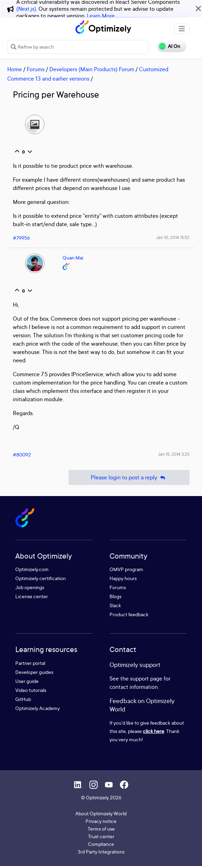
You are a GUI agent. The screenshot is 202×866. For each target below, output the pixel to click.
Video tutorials (30, 690)
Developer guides (34, 672)
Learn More (101, 15)
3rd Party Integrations (101, 851)
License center (31, 596)
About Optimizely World (101, 813)
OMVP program (126, 569)
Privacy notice (101, 821)
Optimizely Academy (37, 708)
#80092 (22, 454)
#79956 (21, 237)
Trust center (101, 836)
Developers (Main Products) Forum (91, 69)
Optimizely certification (40, 578)
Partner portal (30, 663)
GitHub (23, 699)
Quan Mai (73, 257)
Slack (115, 605)
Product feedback (129, 614)
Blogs (115, 596)
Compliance (101, 844)
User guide (27, 681)
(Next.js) (26, 9)
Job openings (29, 587)
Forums (36, 69)
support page (146, 678)
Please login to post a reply (129, 477)
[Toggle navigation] (181, 29)
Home (14, 69)
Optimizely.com (32, 569)
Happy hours (123, 578)
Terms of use (101, 828)
